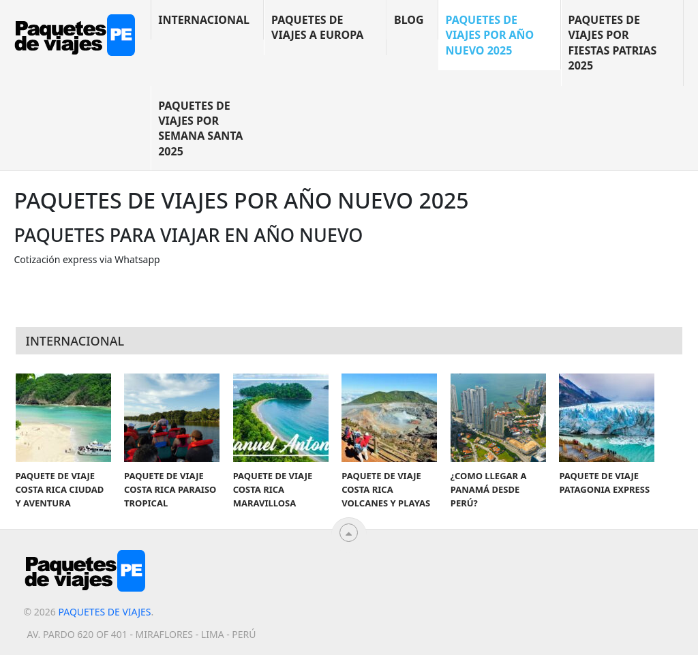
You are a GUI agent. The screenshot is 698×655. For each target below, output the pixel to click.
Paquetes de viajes (104, 611)
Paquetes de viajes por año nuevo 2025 (490, 35)
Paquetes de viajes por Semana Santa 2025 (200, 128)
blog (409, 19)
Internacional (203, 19)
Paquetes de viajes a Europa (317, 27)
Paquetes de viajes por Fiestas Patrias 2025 (612, 42)
